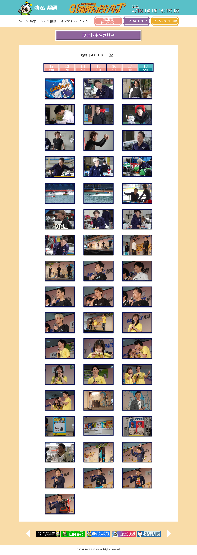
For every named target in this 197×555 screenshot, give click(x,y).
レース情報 (48, 21)
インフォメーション (74, 21)
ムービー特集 (27, 21)
